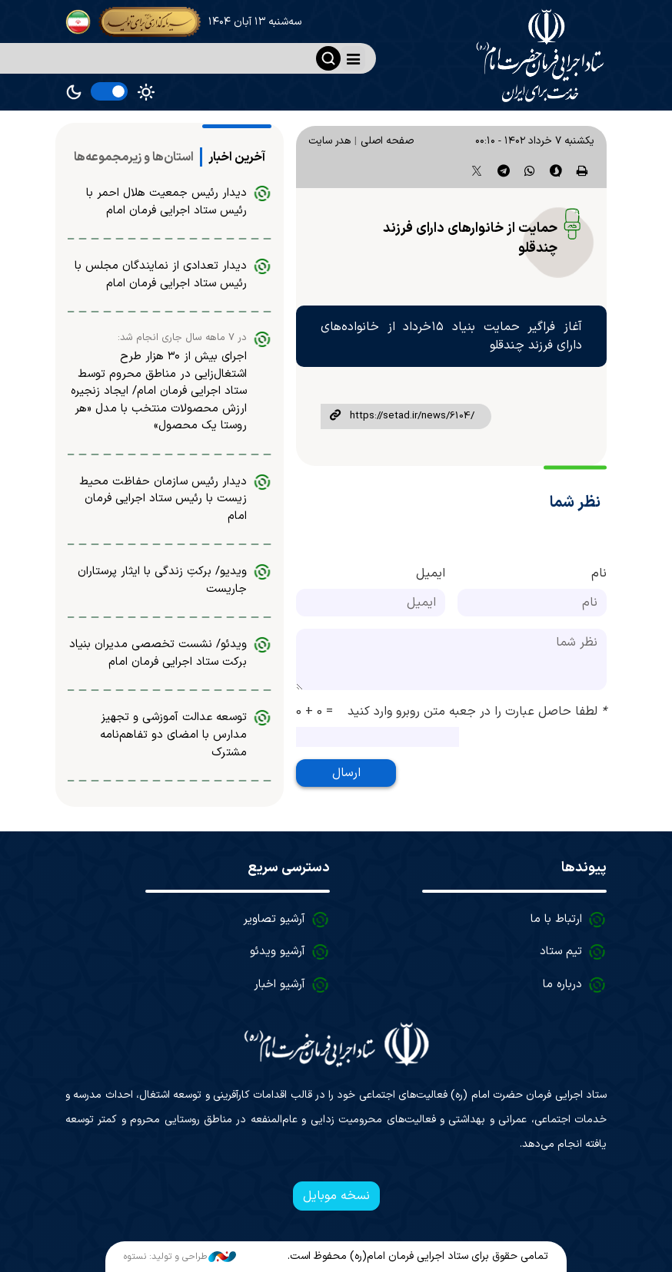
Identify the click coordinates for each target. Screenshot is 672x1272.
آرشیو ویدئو (277, 951)
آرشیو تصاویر (274, 919)
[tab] (236, 157)
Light (146, 92)
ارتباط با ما (556, 919)
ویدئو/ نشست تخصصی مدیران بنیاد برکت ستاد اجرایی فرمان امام (158, 653)
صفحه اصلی (387, 141)
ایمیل (430, 573)
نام (599, 573)
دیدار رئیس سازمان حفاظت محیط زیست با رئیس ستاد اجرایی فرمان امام (163, 499)
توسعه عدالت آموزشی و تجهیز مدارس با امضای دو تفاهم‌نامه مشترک (173, 735)
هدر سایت (329, 141)
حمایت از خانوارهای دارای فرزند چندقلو (470, 238)
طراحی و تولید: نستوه (180, 1257)
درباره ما (562, 984)
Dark (73, 92)
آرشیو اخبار (279, 984)
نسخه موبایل (336, 1196)
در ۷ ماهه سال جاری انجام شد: (182, 337)
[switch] (109, 91)
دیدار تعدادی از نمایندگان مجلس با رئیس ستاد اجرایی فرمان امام (161, 274)
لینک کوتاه (335, 416)
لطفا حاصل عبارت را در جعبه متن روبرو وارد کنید (477, 711)
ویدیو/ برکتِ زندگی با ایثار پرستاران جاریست (162, 580)
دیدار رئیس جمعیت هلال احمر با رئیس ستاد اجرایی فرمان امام (166, 202)
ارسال (346, 773)
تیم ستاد (561, 951)
